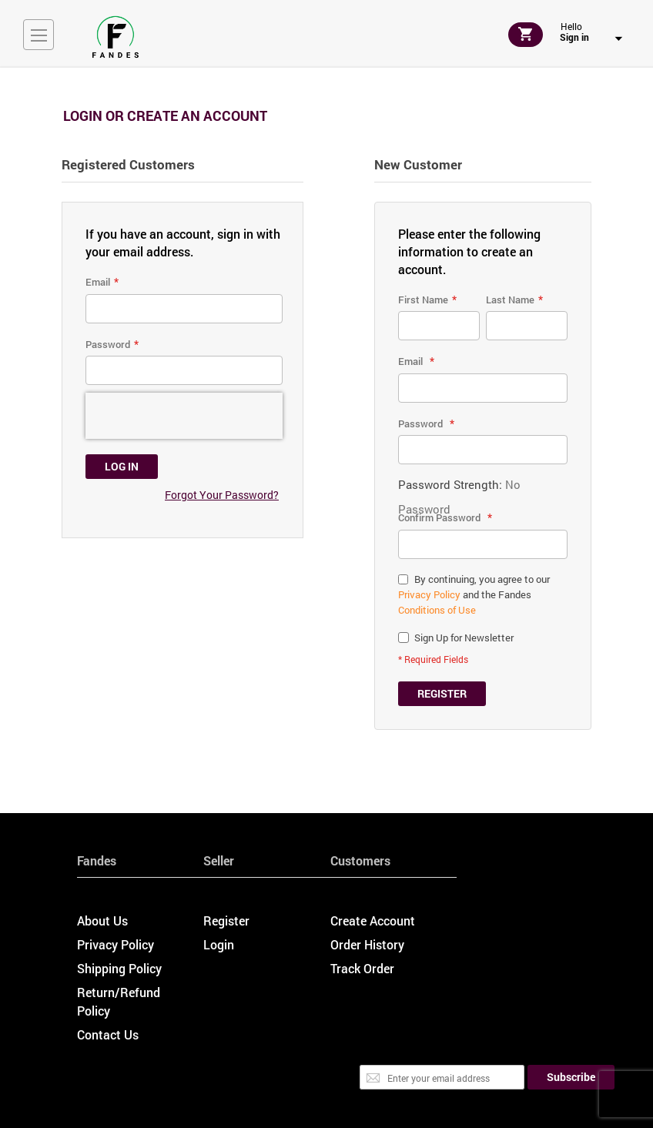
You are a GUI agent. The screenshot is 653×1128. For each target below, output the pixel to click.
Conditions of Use (437, 610)
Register (226, 920)
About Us (102, 920)
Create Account (372, 920)
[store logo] (115, 37)
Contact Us (108, 1034)
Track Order (362, 968)
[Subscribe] (570, 1077)
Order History (367, 944)
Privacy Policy (429, 594)
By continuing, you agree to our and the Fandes (474, 594)
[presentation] (184, 416)
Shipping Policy (119, 968)
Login (218, 944)
